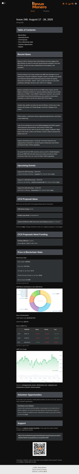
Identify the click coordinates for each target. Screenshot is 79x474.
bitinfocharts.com (42, 385)
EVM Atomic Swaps (24, 209)
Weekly (32, 11)
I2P (46, 471)
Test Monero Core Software (26, 406)
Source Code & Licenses (39, 469)
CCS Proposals (22, 40)
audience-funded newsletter (31, 428)
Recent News (22, 35)
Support (20, 46)
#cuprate (37, 174)
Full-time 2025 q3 (23, 240)
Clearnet (34, 471)
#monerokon (35, 190)
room (53, 174)
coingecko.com (52, 385)
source (49, 65)
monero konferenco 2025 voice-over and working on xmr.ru (35, 221)
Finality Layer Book (24, 215)
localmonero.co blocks (23, 387)
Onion (41, 471)
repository (37, 145)
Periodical (46, 11)
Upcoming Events (23, 37)
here (28, 83)
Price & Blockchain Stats (25, 42)
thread (50, 83)
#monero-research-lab (38, 182)
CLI (57, 61)
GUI (19, 63)
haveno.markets (35, 387)
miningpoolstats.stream (29, 385)
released (45, 125)
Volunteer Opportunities (25, 44)
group (47, 129)
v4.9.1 (24, 116)
